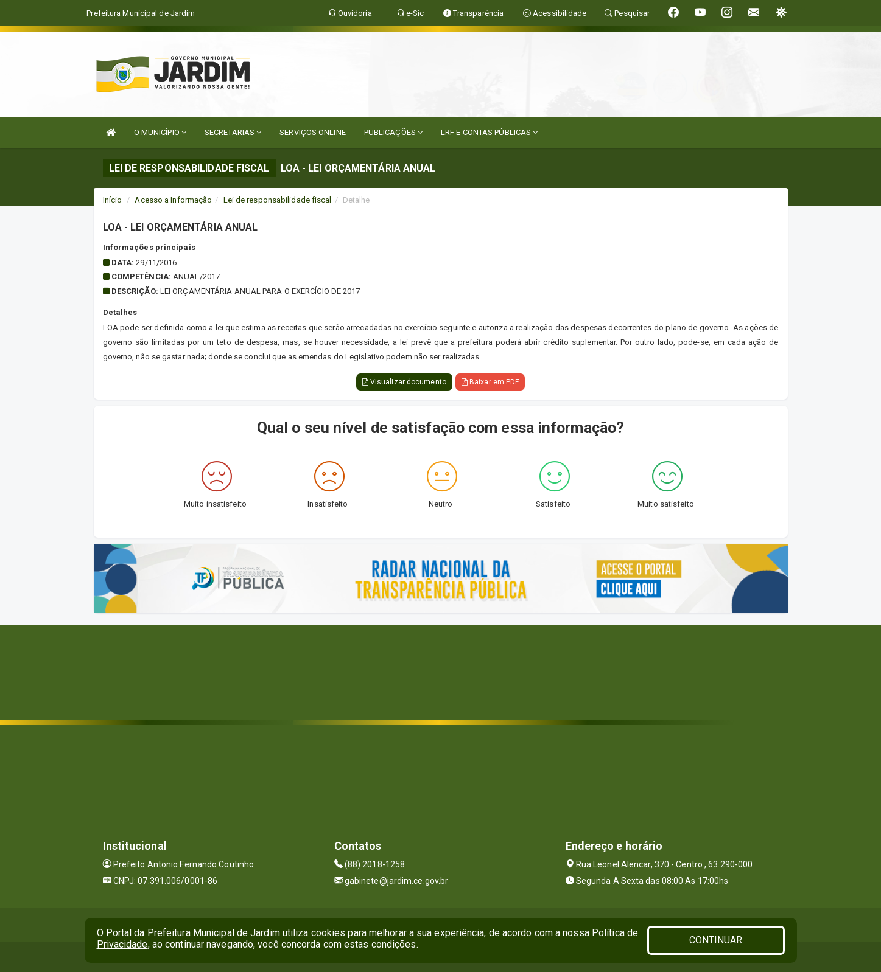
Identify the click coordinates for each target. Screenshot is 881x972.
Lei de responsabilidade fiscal (277, 199)
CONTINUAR (716, 940)
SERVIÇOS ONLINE (312, 132)
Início (112, 199)
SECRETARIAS (233, 132)
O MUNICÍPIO (160, 132)
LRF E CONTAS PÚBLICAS (489, 132)
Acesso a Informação (173, 199)
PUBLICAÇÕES (393, 132)
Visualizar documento (404, 382)
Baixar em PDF (490, 382)
